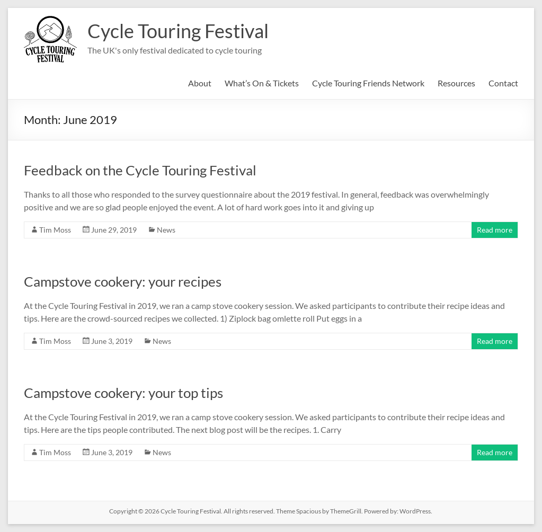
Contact (503, 83)
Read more (494, 229)
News (166, 229)
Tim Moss (55, 229)
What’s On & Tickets (262, 83)
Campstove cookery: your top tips (123, 392)
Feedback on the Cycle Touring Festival (140, 170)
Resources (456, 83)
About (199, 83)
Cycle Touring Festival (178, 30)
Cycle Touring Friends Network (368, 83)
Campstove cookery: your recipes (122, 281)
